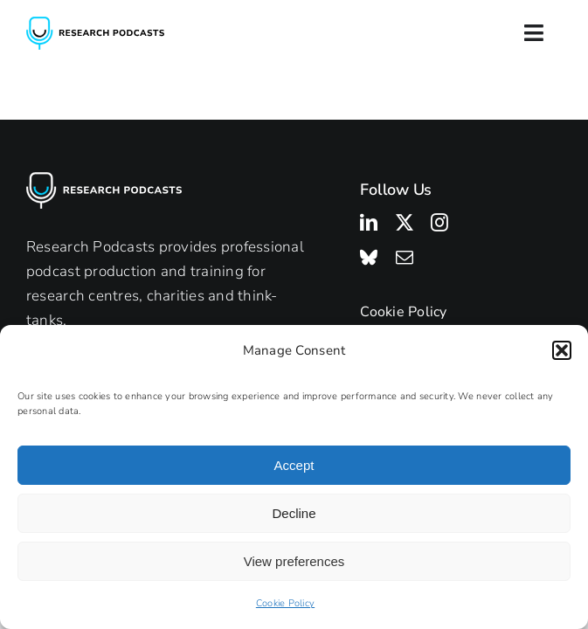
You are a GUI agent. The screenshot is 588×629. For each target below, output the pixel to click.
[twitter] (404, 223)
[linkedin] (368, 223)
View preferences (294, 561)
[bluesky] (368, 257)
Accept (294, 465)
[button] (562, 350)
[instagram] (439, 223)
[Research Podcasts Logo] (95, 24)
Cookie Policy (285, 603)
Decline (293, 513)
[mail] (404, 257)
